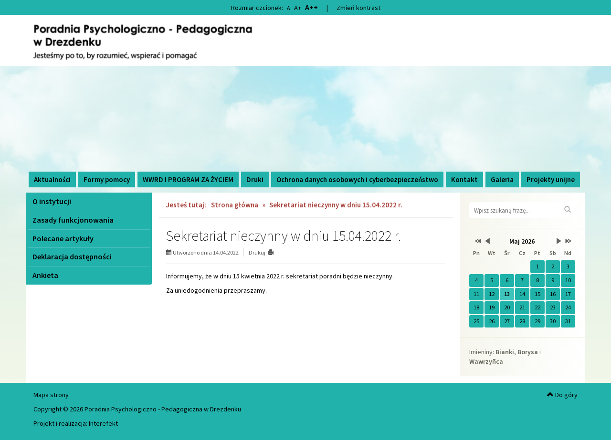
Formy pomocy (107, 179)
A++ (311, 7)
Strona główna (234, 204)
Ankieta (45, 275)
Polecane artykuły (63, 238)
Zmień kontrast (358, 7)
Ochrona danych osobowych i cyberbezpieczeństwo (357, 179)
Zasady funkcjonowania (73, 220)
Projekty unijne (551, 179)
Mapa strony (51, 394)
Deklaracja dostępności (72, 256)
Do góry (562, 394)
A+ (297, 7)
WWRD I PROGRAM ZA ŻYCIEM (188, 179)
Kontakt (464, 179)
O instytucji (51, 201)
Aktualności (52, 179)
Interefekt (103, 423)
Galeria (502, 179)
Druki (254, 179)
